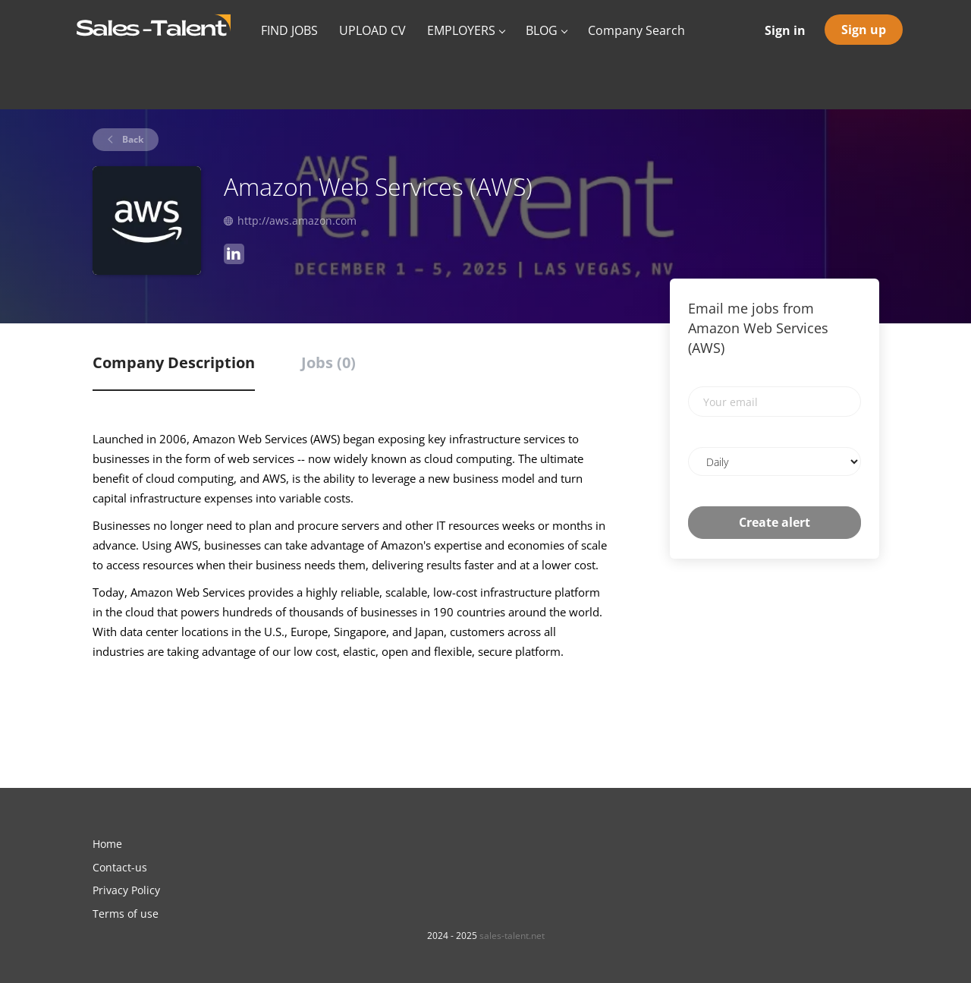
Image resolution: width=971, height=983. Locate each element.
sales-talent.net (512, 935)
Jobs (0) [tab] (328, 362)
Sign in (785, 30)
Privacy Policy (126, 890)
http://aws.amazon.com (297, 220)
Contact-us (120, 867)
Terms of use (126, 913)
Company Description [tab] (174, 362)
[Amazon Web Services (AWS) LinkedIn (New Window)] (234, 256)
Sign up (863, 29)
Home (107, 843)
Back (131, 139)
